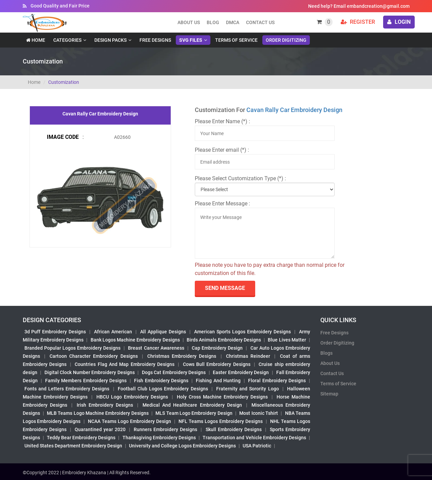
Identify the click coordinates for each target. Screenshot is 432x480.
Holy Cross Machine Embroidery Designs (222, 397)
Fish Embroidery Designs (161, 380)
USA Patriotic (257, 445)
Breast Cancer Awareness (156, 348)
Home (35, 40)
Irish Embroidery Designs (105, 405)
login (399, 22)
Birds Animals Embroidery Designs (224, 340)
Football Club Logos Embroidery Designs (163, 388)
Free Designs (155, 40)
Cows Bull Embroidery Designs (216, 364)
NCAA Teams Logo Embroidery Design (129, 421)
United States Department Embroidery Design (73, 445)
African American (113, 331)
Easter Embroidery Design (241, 372)
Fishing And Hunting (218, 380)
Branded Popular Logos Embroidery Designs (72, 348)
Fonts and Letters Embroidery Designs (67, 388)
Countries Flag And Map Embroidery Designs (124, 364)
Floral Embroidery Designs (277, 380)
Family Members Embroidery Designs (86, 380)
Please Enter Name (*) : (222, 121)
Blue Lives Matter (287, 340)
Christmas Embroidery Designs (181, 356)
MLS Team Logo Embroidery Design (193, 413)
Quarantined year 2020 (100, 429)
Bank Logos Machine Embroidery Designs (135, 340)
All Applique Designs (163, 331)
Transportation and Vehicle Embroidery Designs (254, 437)
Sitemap (329, 393)
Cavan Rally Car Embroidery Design (294, 109)
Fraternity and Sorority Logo (247, 388)
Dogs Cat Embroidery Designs (174, 372)
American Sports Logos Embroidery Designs (242, 331)
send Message (225, 288)
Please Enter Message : (222, 203)
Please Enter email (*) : (222, 150)
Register (358, 22)
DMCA (232, 22)
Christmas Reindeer (248, 356)
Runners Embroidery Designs (165, 429)
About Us (330, 363)
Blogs (326, 353)
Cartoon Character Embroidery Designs (94, 356)
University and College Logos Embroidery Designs (182, 445)
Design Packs (110, 40)
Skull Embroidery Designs (234, 429)
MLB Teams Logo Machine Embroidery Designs (98, 413)
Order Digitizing (286, 40)
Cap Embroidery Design (217, 348)
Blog (213, 22)
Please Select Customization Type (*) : (240, 178)
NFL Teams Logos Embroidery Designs (221, 421)
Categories (67, 40)
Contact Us (260, 22)
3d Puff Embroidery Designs (55, 331)
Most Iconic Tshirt (258, 413)
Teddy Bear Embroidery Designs (81, 437)
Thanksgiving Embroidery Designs (159, 437)
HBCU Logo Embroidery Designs (132, 397)
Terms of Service (236, 40)
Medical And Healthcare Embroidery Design (192, 405)
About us (188, 22)
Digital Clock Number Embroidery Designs (89, 372)
